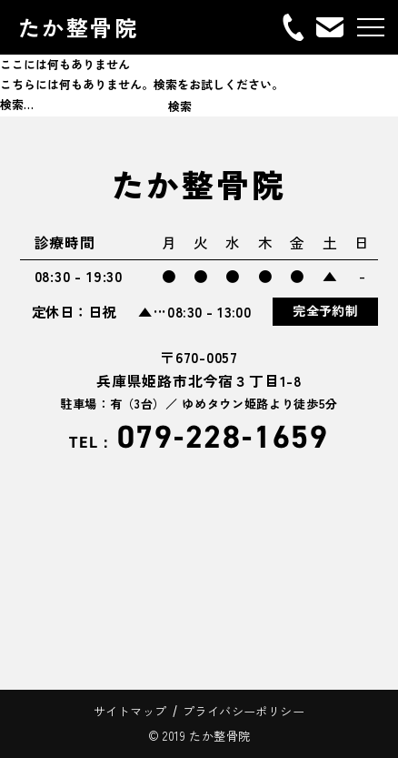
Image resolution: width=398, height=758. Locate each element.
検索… (17, 104)
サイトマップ (130, 711)
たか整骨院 (78, 27)
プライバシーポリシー (243, 711)
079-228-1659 (199, 438)
